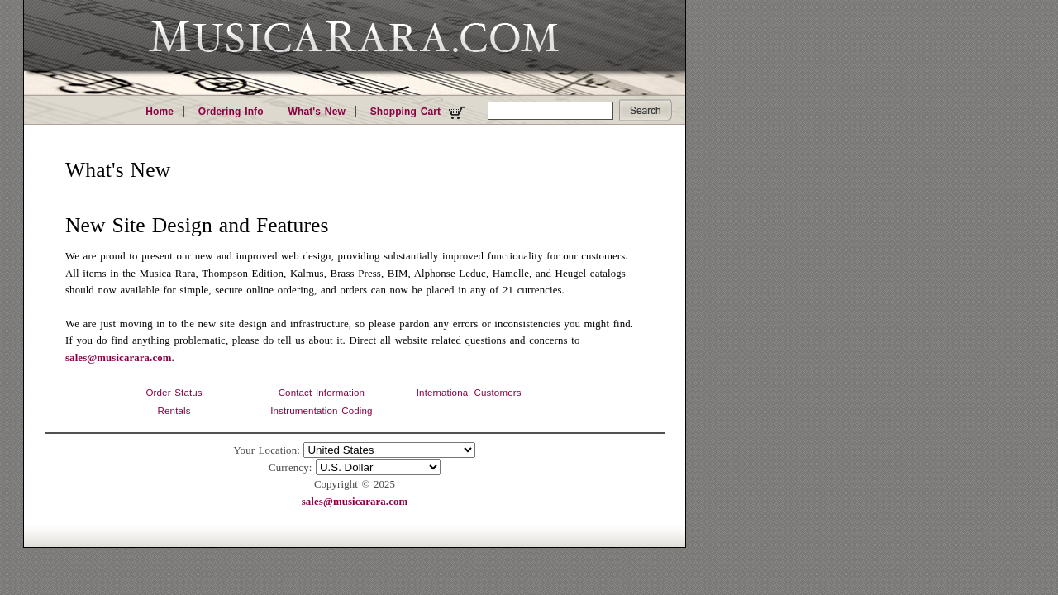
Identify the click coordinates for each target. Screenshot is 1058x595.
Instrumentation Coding (321, 411)
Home (159, 111)
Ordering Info (231, 111)
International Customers (469, 392)
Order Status (173, 392)
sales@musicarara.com (118, 358)
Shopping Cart (419, 112)
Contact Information (322, 392)
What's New (316, 111)
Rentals (174, 411)
